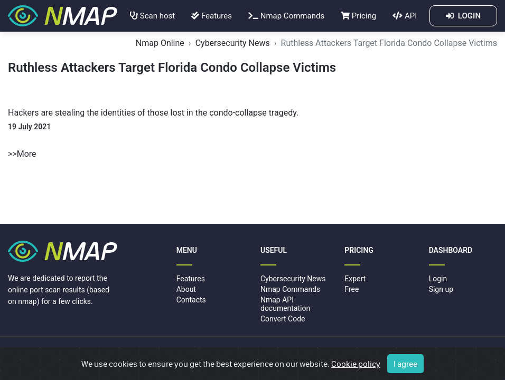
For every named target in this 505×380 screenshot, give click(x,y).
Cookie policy (355, 363)
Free (351, 289)
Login (438, 278)
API (404, 16)
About (186, 289)
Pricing (358, 16)
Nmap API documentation (285, 304)
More (26, 154)
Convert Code (282, 319)
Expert (355, 278)
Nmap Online (160, 43)
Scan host (152, 16)
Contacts (191, 300)
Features (211, 16)
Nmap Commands (286, 16)
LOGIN (463, 16)
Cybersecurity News (232, 43)
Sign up (441, 289)
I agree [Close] (405, 363)
